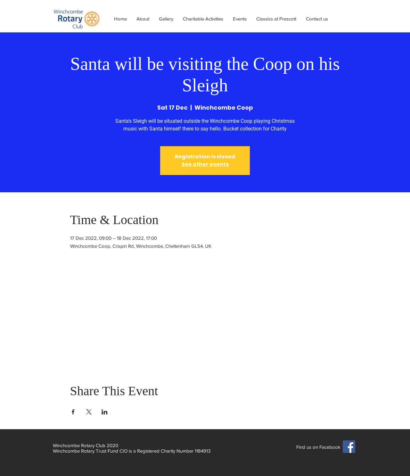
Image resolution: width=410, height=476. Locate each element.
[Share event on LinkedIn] (105, 411)
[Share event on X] (89, 411)
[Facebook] (349, 446)
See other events (205, 164)
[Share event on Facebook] (73, 411)
